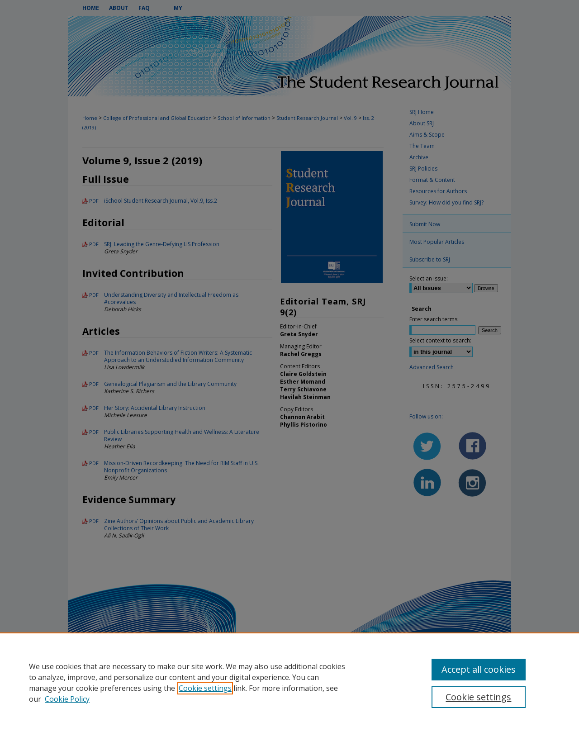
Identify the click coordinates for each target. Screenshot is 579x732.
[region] (289, 682)
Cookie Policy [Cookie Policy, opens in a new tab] (67, 699)
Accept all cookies (478, 669)
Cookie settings (205, 688)
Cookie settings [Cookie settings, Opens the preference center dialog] (478, 697)
